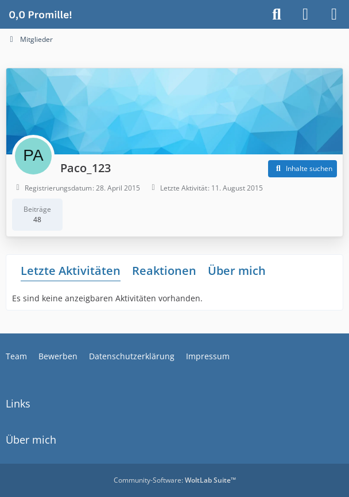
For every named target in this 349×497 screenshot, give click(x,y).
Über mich (237, 270)
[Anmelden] (305, 14)
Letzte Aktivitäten (71, 270)
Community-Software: (175, 480)
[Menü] (334, 14)
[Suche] (276, 14)
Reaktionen (164, 270)
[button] (302, 168)
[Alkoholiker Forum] (40, 14)
